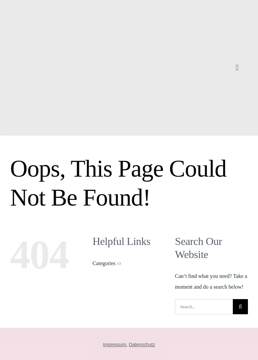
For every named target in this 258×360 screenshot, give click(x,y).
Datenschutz (142, 344)
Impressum (114, 344)
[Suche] (240, 306)
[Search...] (204, 306)
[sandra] (54, 7)
